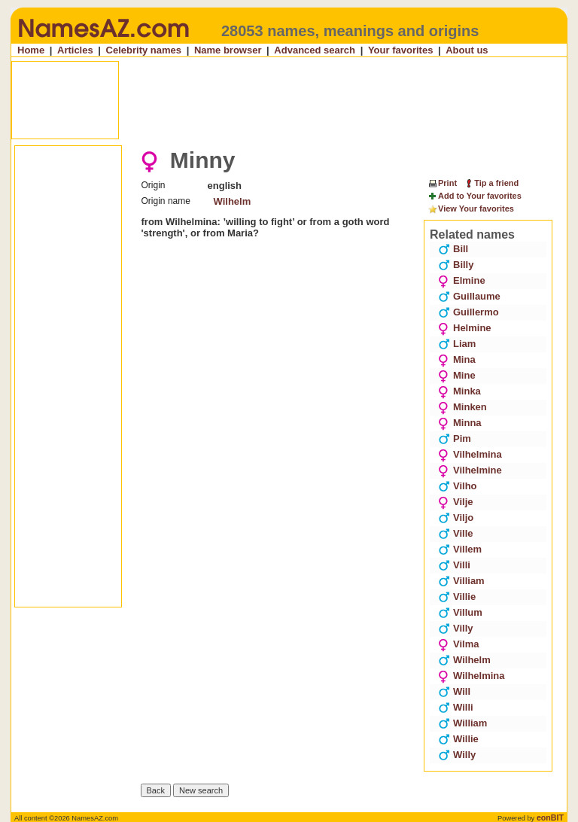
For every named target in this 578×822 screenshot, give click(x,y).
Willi (455, 707)
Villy (455, 628)
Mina (457, 359)
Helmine (464, 327)
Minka (459, 391)
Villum (460, 612)
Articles (75, 50)
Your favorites (400, 50)
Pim (454, 438)
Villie (457, 596)
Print (442, 182)
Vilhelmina (470, 454)
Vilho (457, 486)
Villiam (461, 580)
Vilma (458, 644)
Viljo (455, 517)
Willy (457, 754)
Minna (460, 422)
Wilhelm (232, 201)
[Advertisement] (290, 100)
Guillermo (468, 312)
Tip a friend (491, 182)
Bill (453, 248)
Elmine (461, 280)
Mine (457, 375)
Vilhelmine (470, 470)
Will (454, 691)
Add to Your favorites (474, 196)
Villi (454, 565)
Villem (460, 549)
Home (30, 50)
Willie (458, 738)
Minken (462, 407)
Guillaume (469, 296)
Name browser (228, 50)
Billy (455, 264)
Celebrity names (143, 50)
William (462, 723)
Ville (455, 533)
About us (467, 50)
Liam (457, 343)
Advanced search (314, 50)
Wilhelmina (471, 675)
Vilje (455, 501)
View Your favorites (470, 209)
